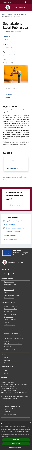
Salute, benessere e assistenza (13, 344)
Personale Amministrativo (11, 295)
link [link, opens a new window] (7, 436)
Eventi (6, 373)
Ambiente (7, 341)
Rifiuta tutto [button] (16, 443)
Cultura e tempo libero (10, 309)
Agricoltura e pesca (9, 349)
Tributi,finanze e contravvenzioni (13, 338)
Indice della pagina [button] (11, 89)
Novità (10, 14)
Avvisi (22, 14)
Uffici (5, 287)
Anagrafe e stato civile (10, 306)
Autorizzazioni (8, 346)
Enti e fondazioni (9, 290)
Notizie (16, 14)
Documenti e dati (9, 298)
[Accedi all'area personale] (25, 2)
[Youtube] (8, 274)
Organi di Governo (9, 282)
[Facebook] (4, 274)
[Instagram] (13, 274)
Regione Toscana (7, 2)
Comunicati (7, 360)
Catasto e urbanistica (10, 320)
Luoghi (6, 370)
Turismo (6, 322)
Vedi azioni (7, 40)
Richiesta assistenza (10, 414)
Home (3, 14)
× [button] (30, 423)
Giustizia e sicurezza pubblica (12, 336)
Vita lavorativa (8, 312)
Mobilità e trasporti (9, 325)
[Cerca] (28, 7)
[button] (16, 447)
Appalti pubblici (8, 317)
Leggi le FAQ (7, 411)
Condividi (7, 36)
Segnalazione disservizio (11, 409)
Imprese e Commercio (10, 314)
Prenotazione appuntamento (12, 406)
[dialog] (16, 435)
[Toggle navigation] (3, 7)
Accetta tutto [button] (16, 440)
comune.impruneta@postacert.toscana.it (16, 396)
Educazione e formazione (11, 333)
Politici (6, 293)
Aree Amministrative (10, 285)
